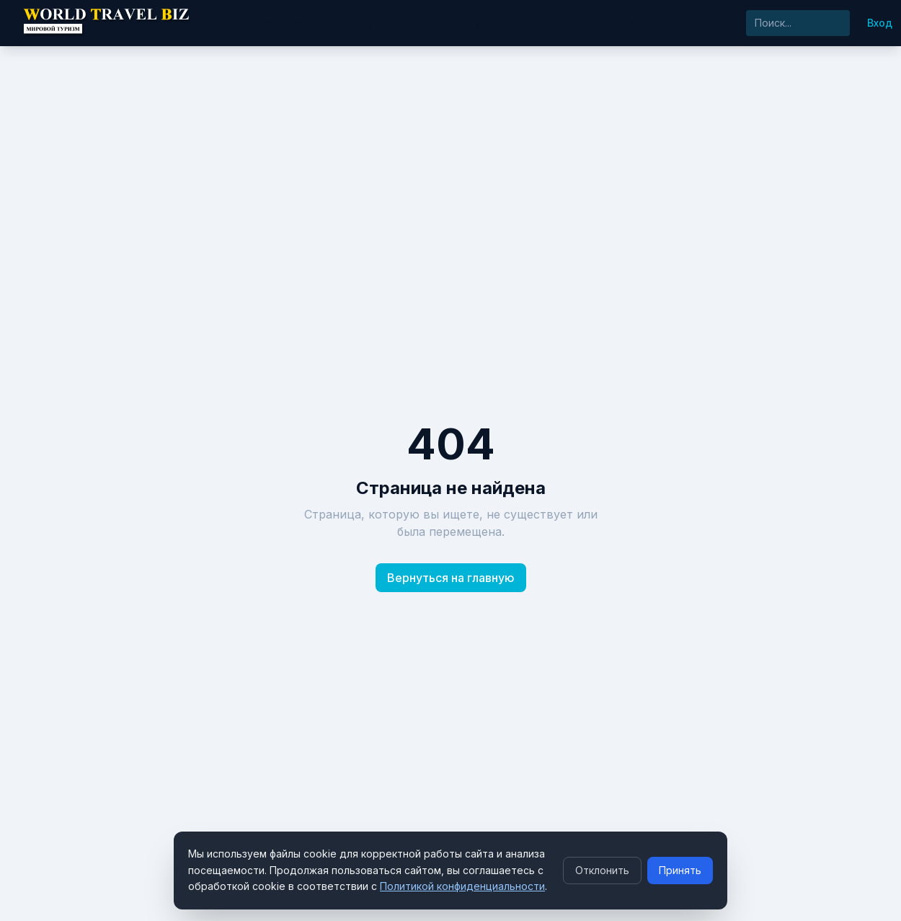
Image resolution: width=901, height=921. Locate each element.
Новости (214, 23)
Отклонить (602, 870)
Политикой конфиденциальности (462, 886)
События (711, 23)
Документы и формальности (477, 23)
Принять (680, 870)
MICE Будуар (354, 23)
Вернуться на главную (451, 577)
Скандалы (646, 23)
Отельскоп (278, 23)
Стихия (586, 23)
